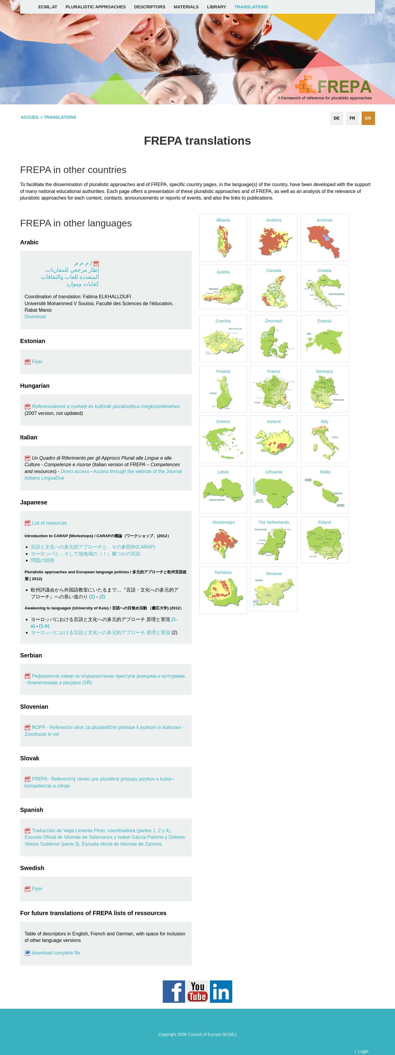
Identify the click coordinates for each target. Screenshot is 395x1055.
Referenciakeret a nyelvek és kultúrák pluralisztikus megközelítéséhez (102, 406)
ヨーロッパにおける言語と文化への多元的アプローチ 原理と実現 (100, 632)
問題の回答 (43, 560)
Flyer (37, 361)
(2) (102, 596)
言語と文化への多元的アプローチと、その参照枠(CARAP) (93, 546)
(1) (92, 596)
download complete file (56, 952)
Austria (223, 272)
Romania (223, 572)
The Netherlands (273, 522)
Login (363, 1051)
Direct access (75, 471)
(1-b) (44, 625)
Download (35, 316)
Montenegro (224, 522)
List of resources (49, 523)
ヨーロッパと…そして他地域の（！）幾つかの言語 (85, 553)
